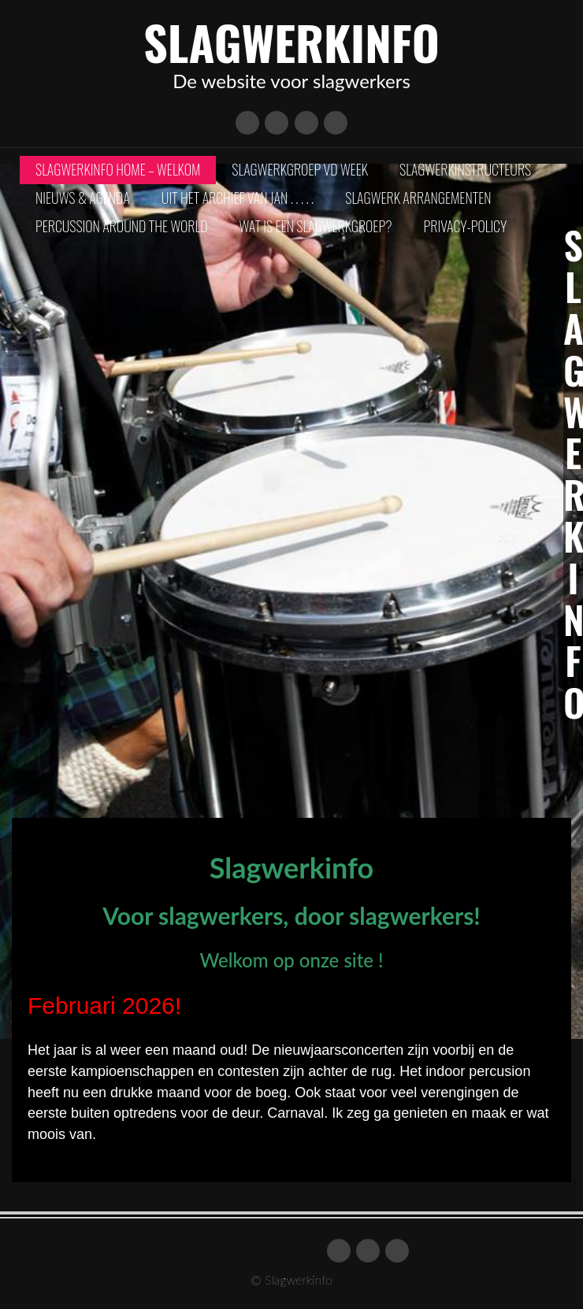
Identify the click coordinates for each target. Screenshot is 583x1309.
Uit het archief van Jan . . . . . (238, 197)
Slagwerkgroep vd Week (300, 169)
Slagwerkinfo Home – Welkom (117, 169)
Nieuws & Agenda (82, 197)
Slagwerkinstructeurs (465, 169)
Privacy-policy (465, 226)
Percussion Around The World (121, 226)
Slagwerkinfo (291, 41)
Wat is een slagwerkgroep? (316, 226)
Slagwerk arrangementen (418, 197)
